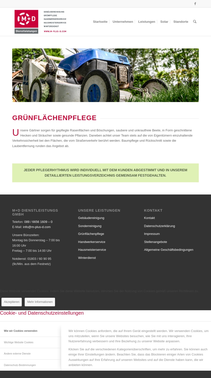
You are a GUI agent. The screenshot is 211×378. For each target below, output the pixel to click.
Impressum (152, 234)
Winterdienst (87, 258)
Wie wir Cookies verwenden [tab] (20, 331)
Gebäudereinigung (91, 218)
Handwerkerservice (91, 242)
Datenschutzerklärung (159, 226)
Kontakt (149, 218)
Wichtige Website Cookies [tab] (18, 342)
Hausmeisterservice (92, 250)
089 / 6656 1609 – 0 (38, 222)
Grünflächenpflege (91, 234)
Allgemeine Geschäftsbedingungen (168, 250)
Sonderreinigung (89, 226)
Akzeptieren (11, 302)
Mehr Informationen (40, 302)
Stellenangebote (155, 242)
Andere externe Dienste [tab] (17, 353)
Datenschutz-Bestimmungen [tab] (20, 365)
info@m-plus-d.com (37, 227)
